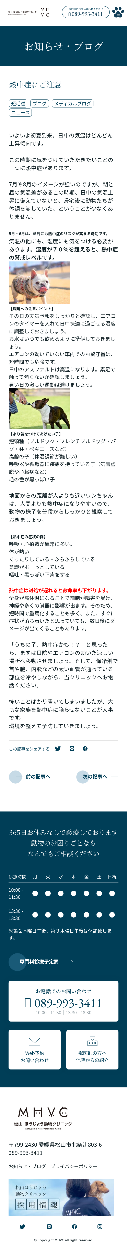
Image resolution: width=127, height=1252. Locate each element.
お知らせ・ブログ (27, 1167)
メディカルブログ (72, 103)
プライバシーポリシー (74, 1167)
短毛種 (18, 103)
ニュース (20, 112)
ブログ (40, 103)
